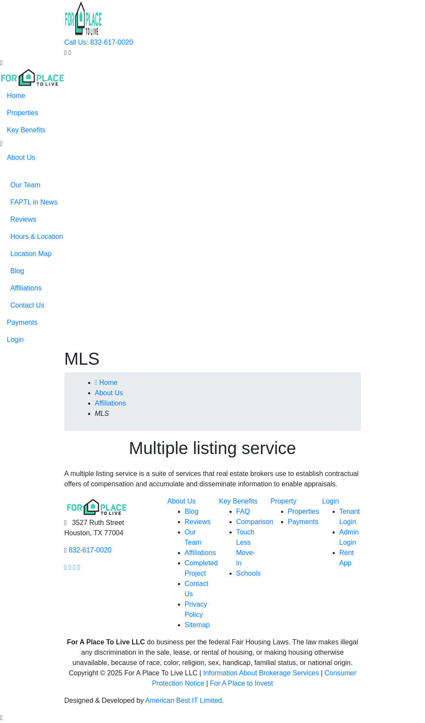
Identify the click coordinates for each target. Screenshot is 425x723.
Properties (22, 112)
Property (284, 501)
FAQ (243, 511)
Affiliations (26, 288)
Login (15, 339)
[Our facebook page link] (65, 567)
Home (16, 95)
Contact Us (27, 305)
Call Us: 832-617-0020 (98, 42)
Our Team (25, 185)
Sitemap (197, 624)
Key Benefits (26, 130)
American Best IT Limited (183, 700)
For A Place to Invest (241, 683)
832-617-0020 (90, 550)
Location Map (31, 253)
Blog (17, 271)
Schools (248, 573)
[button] (1, 143)
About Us (21, 157)
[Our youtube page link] (74, 567)
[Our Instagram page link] (70, 567)
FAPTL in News (34, 202)
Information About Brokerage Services (261, 673)
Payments (22, 322)
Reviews (23, 219)
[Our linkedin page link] (78, 567)
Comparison (254, 521)
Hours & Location (36, 236)
